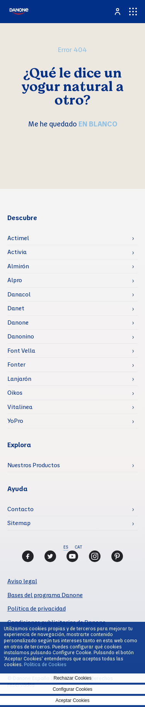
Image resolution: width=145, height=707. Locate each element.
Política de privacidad (36, 608)
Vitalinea (19, 407)
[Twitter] (50, 556)
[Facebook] (28, 556)
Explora (19, 445)
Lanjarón (19, 378)
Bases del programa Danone (45, 595)
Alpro (14, 280)
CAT (78, 547)
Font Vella (21, 350)
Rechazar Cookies (72, 678)
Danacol (19, 294)
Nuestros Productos (33, 465)
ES (65, 547)
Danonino (20, 336)
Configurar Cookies (72, 689)
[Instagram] (95, 556)
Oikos (14, 392)
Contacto (20, 509)
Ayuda (17, 489)
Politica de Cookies (45, 664)
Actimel (18, 238)
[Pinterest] (117, 556)
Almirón (18, 266)
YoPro (15, 420)
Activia (17, 252)
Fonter (16, 364)
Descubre (22, 218)
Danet (15, 308)
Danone (18, 322)
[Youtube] (72, 556)
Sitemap (19, 523)
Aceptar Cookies (72, 700)
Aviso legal (22, 581)
